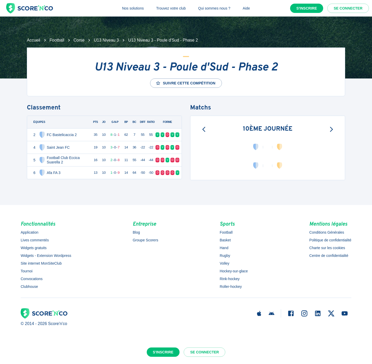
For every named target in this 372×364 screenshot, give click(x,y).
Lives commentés (35, 240)
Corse (79, 40)
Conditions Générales (326, 232)
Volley (224, 263)
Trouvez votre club (171, 8)
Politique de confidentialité (330, 240)
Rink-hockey (229, 279)
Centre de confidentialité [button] (328, 256)
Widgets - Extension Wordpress (46, 256)
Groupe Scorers (145, 240)
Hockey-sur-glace (234, 271)
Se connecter (348, 8)
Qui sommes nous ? (214, 8)
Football (57, 40)
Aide (246, 8)
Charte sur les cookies (327, 248)
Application (29, 232)
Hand (224, 248)
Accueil (33, 40)
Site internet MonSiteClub (41, 263)
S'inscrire (306, 8)
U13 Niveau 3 (106, 40)
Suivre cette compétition (185, 83)
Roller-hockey (231, 286)
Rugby (225, 256)
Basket (225, 240)
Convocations (32, 279)
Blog (136, 232)
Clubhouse (29, 286)
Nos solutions (133, 8)
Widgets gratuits (34, 248)
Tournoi (27, 271)
